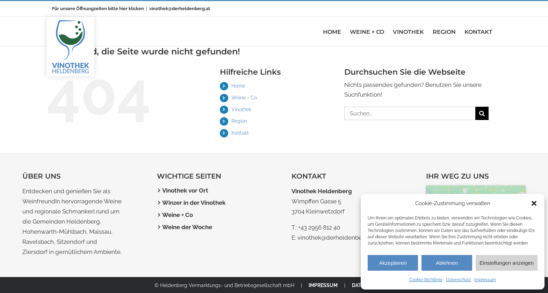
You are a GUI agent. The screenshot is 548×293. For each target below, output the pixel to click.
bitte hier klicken (126, 8)
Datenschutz (458, 279)
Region (239, 121)
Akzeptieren (393, 263)
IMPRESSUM (323, 285)
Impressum (485, 279)
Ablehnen (447, 263)
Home (238, 86)
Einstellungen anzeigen (507, 263)
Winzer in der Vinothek (193, 202)
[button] (534, 203)
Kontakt (240, 133)
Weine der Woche (187, 227)
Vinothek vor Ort (185, 190)
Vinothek (241, 109)
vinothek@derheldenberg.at (179, 8)
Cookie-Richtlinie (425, 279)
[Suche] (482, 113)
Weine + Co (244, 97)
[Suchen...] (409, 113)
